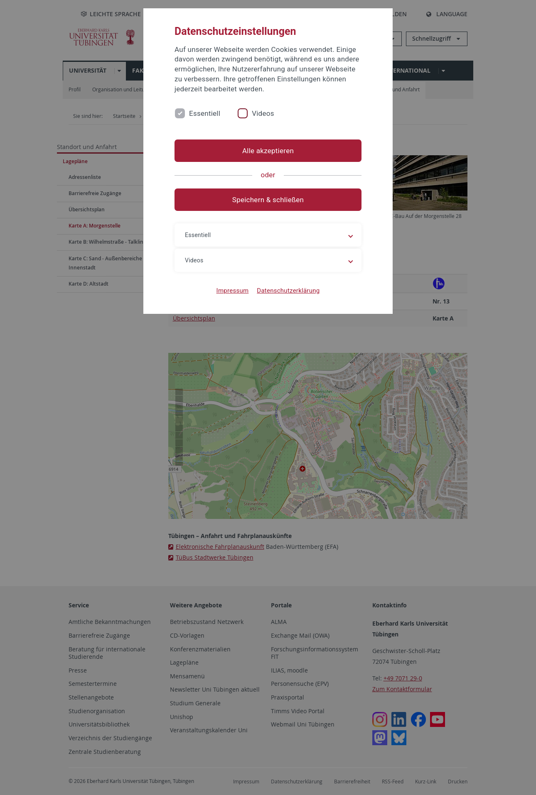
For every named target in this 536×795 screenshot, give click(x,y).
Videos (263, 113)
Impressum (232, 290)
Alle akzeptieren (268, 151)
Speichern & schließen (268, 200)
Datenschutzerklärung (288, 290)
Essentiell (204, 113)
